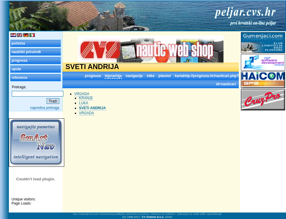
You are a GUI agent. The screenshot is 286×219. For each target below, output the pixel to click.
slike (150, 76)
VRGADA (81, 94)
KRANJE (86, 98)
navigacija (134, 76)
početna (18, 43)
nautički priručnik (26, 52)
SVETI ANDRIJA (92, 108)
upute (16, 69)
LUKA (83, 103)
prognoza (19, 60)
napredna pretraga (44, 108)
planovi (164, 76)
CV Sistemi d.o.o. (153, 216)
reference (19, 78)
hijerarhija (113, 76)
